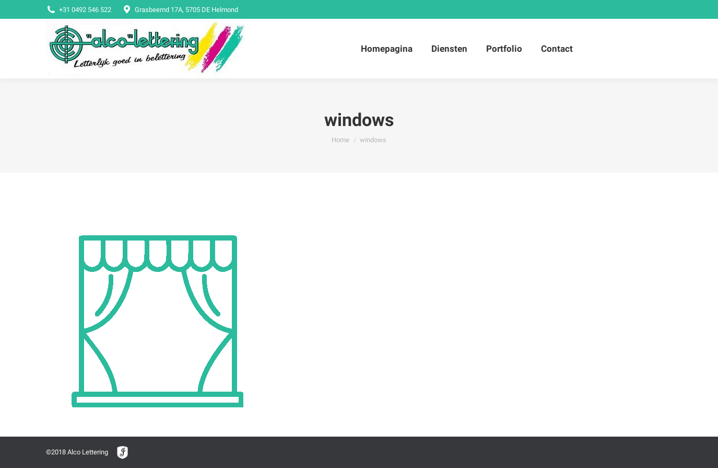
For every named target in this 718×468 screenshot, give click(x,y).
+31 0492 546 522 (78, 10)
